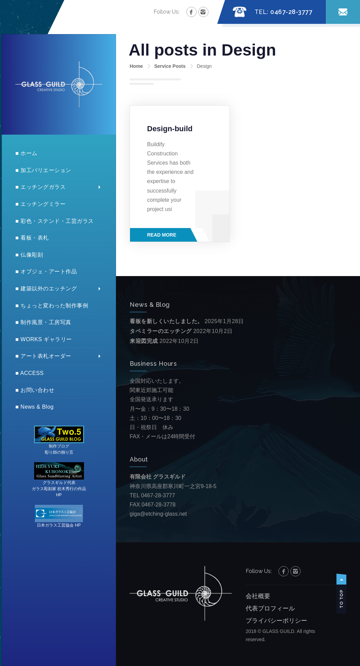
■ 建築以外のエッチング (46, 288)
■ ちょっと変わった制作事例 (51, 305)
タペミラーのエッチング (161, 331)
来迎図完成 (144, 341)
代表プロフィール (270, 608)
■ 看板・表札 (32, 238)
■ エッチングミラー (40, 204)
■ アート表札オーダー (43, 356)
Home (136, 66)
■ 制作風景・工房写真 (43, 322)
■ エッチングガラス (40, 187)
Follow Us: (166, 12)
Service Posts (170, 66)
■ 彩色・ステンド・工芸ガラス (54, 221)
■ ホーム (26, 153)
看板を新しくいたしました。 (166, 321)
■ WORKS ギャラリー (43, 339)
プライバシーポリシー (276, 620)
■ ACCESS (29, 373)
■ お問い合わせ (34, 390)
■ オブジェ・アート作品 (46, 271)
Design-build (169, 128)
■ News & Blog (34, 407)
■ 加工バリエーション (43, 170)
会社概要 (258, 596)
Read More (161, 235)
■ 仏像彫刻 (29, 255)
